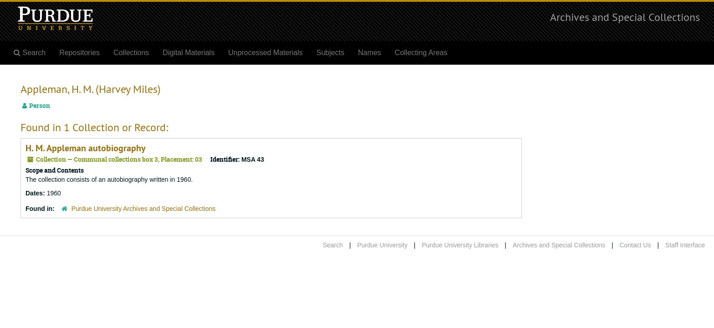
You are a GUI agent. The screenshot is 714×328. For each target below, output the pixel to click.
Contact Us (635, 245)
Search (333, 245)
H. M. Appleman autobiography (86, 148)
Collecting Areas (421, 52)
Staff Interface (685, 245)
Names (369, 52)
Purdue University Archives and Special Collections (143, 208)
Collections (131, 52)
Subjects (330, 52)
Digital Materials (188, 52)
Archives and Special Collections (625, 17)
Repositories (79, 52)
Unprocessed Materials (265, 52)
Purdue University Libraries (460, 245)
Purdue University (382, 245)
